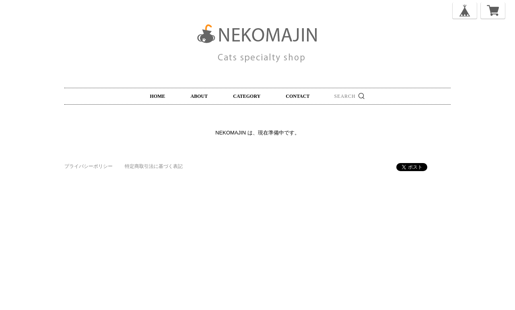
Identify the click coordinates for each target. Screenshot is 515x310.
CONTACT (297, 96)
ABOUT (199, 96)
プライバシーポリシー (88, 166)
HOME (157, 96)
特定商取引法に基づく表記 (154, 166)
